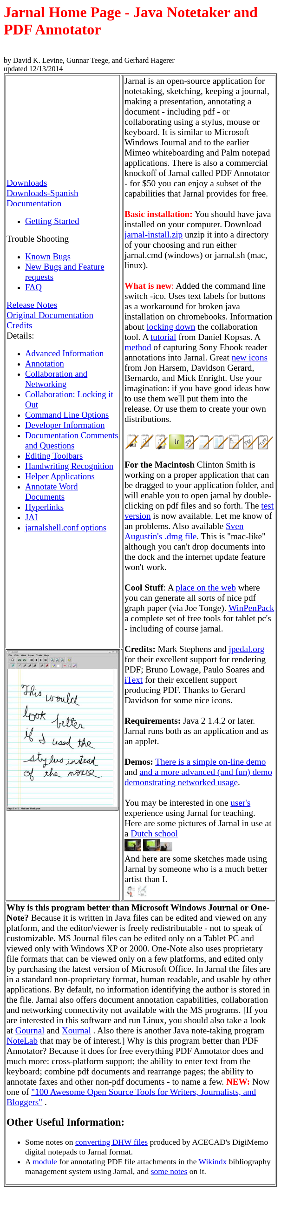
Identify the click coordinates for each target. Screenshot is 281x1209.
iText (133, 680)
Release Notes (32, 305)
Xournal (76, 1030)
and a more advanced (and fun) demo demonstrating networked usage (198, 777)
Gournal (30, 1030)
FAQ (33, 287)
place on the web (205, 587)
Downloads (27, 183)
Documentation (34, 203)
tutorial (163, 337)
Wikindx (213, 1161)
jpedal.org (247, 649)
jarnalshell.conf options (65, 527)
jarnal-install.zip (153, 234)
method (137, 347)
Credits (19, 325)
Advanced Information (64, 353)
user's (240, 803)
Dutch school (154, 833)
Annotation (44, 363)
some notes (169, 1171)
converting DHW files (111, 1142)
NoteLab (22, 1041)
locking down (170, 327)
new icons (250, 357)
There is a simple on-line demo (210, 762)
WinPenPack (251, 608)
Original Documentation (50, 315)
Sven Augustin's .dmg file (183, 531)
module (45, 1161)
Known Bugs (48, 256)
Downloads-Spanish (42, 193)
